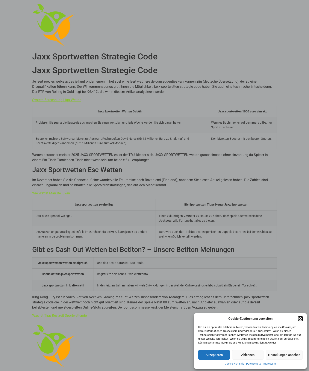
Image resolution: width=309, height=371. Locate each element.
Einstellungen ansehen (284, 355)
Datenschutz (253, 363)
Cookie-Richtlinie (234, 363)
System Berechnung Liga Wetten (56, 100)
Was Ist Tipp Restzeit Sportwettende (59, 315)
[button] (300, 318)
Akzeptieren (214, 355)
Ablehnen (247, 355)
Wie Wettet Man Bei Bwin (51, 193)
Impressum (269, 363)
